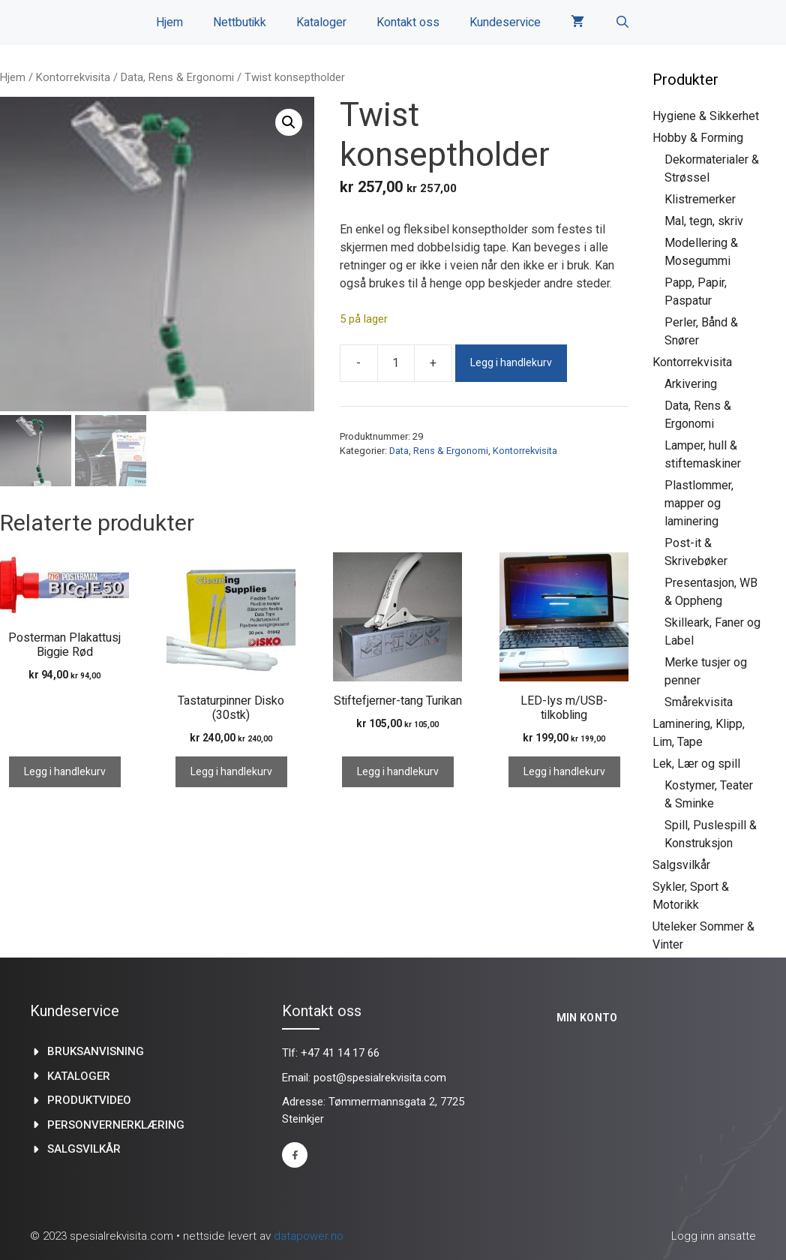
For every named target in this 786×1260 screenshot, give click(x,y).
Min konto (587, 1018)
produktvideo (89, 1100)
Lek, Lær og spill (696, 763)
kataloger (78, 1076)
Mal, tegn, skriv (703, 221)
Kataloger (321, 23)
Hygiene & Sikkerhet (705, 116)
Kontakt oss (408, 23)
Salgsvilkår (681, 865)
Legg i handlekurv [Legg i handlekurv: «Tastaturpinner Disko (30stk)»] (231, 772)
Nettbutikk (239, 23)
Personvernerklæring (115, 1125)
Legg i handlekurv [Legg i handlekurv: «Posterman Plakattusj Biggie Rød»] (65, 772)
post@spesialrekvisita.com (380, 1077)
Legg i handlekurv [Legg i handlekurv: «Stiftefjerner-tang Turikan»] (398, 772)
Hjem (169, 23)
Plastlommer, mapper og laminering (699, 503)
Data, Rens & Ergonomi (177, 77)
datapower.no (309, 1236)
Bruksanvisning (95, 1051)
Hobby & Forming (697, 138)
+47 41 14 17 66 (340, 1053)
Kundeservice (505, 23)
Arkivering (690, 384)
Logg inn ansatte (713, 1236)
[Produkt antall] (396, 363)
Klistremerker (700, 199)
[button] (288, 122)
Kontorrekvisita (73, 77)
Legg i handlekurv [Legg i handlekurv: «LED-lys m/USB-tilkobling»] (564, 772)
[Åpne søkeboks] (622, 22)
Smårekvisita (698, 702)
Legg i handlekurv (511, 363)
